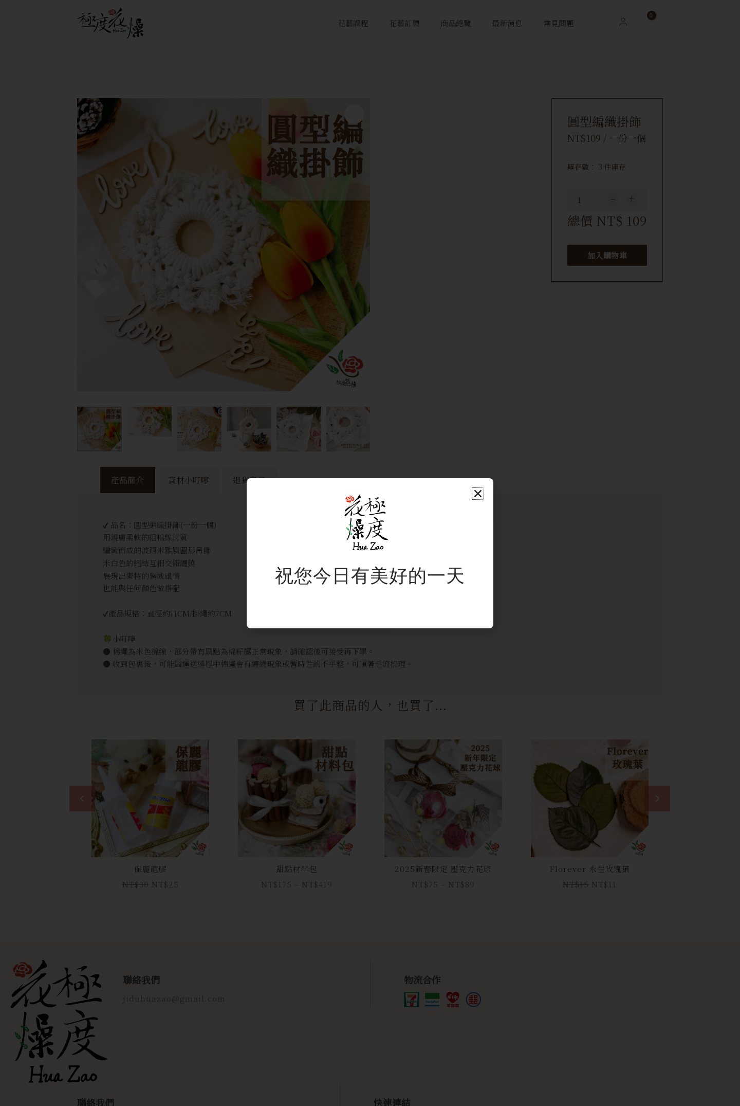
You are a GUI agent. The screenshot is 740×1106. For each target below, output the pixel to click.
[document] (370, 553)
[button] (478, 493)
